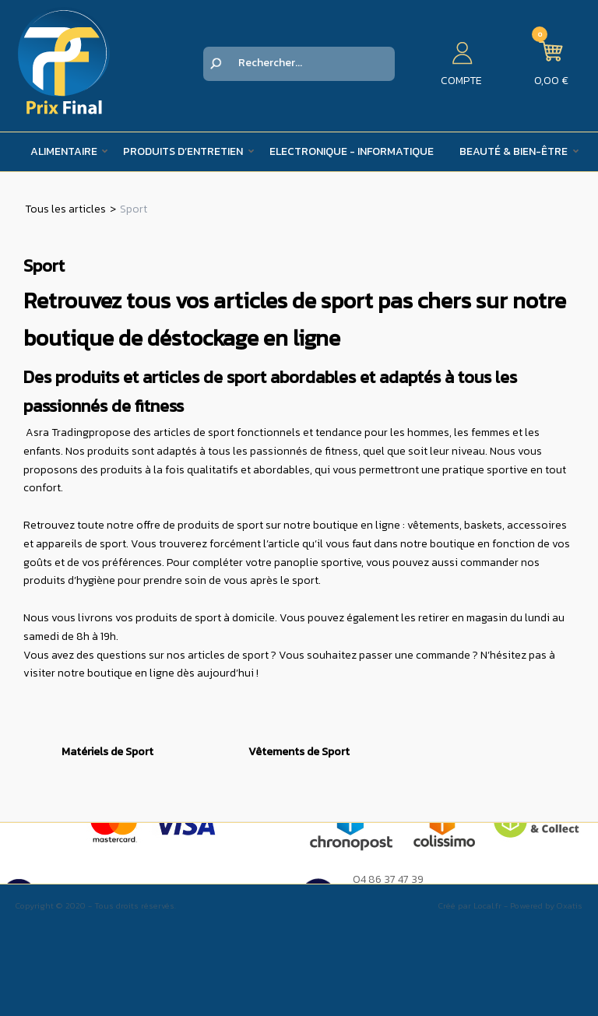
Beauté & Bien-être (513, 151)
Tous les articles (65, 209)
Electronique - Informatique (351, 151)
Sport (133, 209)
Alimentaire (63, 151)
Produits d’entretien (183, 151)
